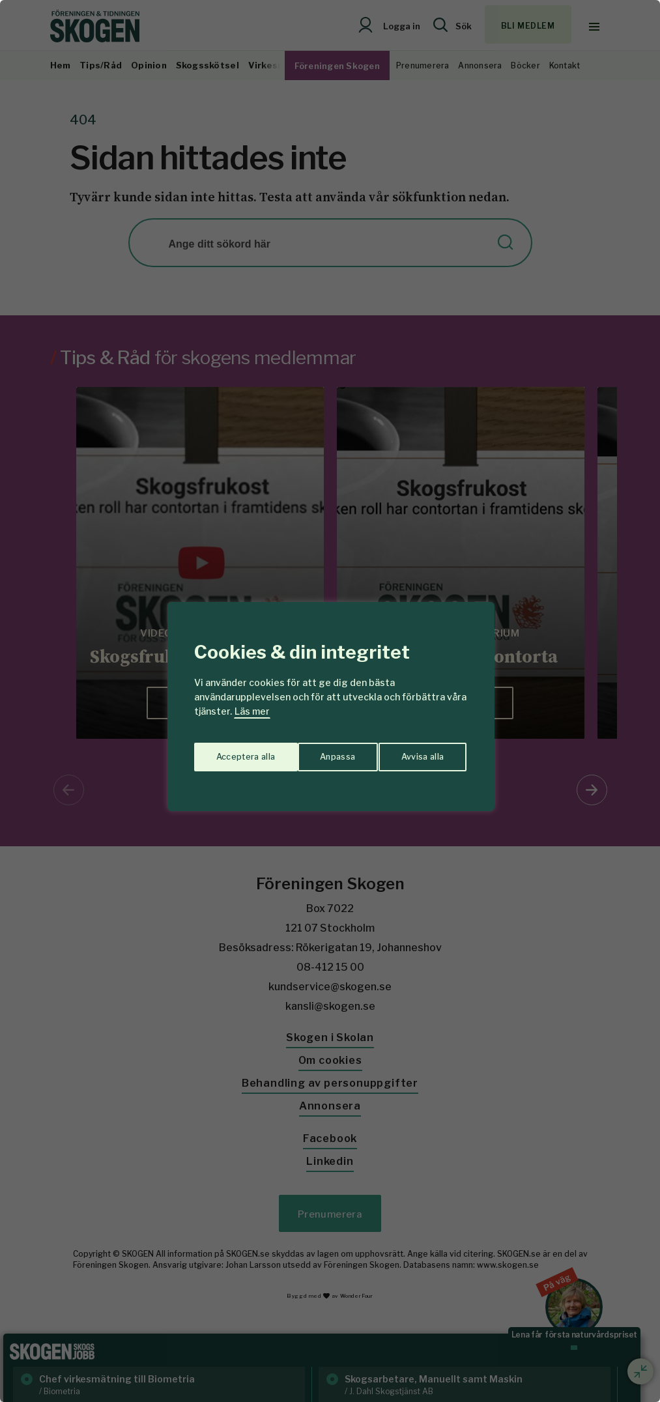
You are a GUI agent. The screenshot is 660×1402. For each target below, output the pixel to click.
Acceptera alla (416, 752)
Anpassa (231, 752)
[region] (330, 701)
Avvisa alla (316, 752)
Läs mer (252, 711)
